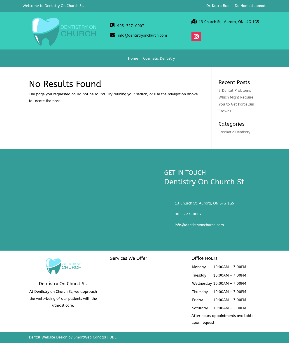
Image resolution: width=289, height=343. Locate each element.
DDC (113, 337)
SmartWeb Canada (90, 337)
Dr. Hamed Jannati (250, 6)
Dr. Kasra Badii (218, 6)
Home (133, 59)
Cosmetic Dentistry (159, 59)
